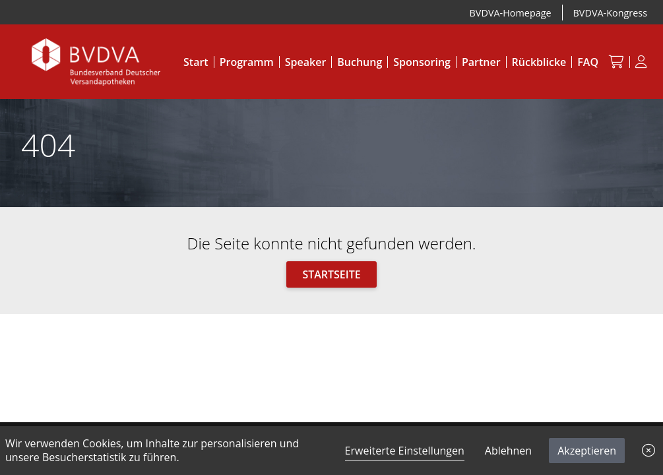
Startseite (331, 274)
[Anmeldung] (641, 62)
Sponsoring (422, 62)
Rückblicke (539, 62)
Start (195, 62)
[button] (648, 450)
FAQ (587, 62)
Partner (481, 62)
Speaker (306, 62)
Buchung (359, 62)
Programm (247, 62)
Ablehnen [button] (508, 450)
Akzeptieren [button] (586, 450)
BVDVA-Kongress (610, 13)
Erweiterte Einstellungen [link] (404, 450)
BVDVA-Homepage (511, 13)
